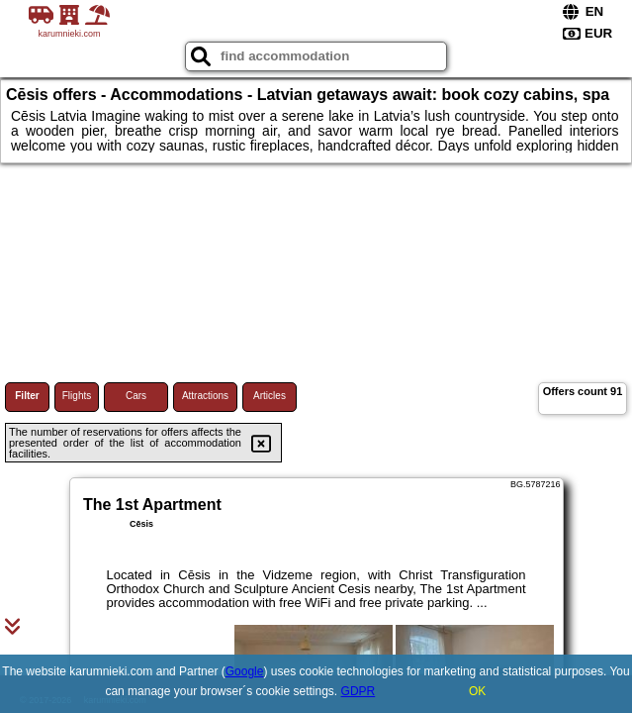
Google (245, 671)
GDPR (358, 691)
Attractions (205, 395)
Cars (136, 395)
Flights (76, 395)
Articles (269, 395)
